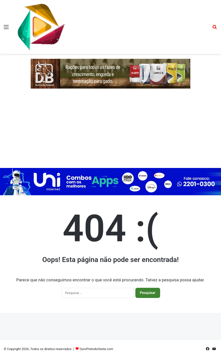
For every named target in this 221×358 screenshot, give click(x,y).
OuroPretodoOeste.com (96, 349)
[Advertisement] (110, 130)
